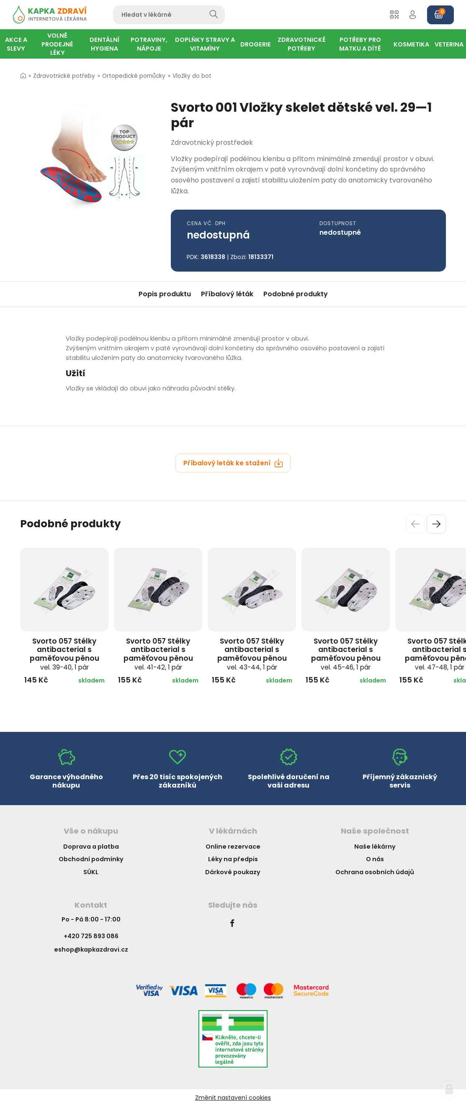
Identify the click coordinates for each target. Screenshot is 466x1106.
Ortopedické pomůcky (133, 76)
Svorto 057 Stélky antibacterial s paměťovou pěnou (64, 654)
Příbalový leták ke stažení (233, 463)
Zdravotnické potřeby (64, 76)
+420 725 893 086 (91, 936)
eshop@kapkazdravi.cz (91, 949)
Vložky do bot (191, 76)
